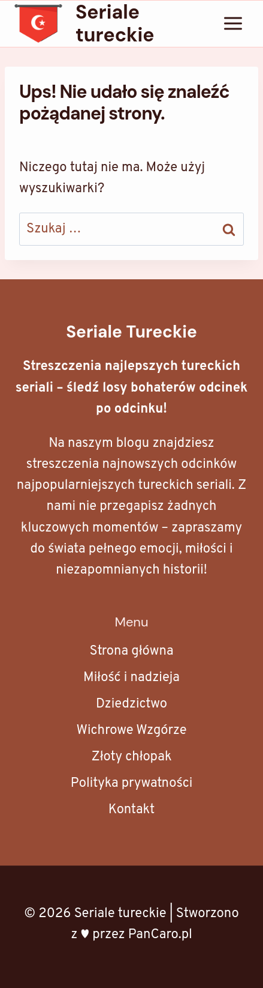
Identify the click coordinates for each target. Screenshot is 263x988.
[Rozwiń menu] (233, 24)
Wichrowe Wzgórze (131, 731)
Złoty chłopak (131, 757)
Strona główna (131, 651)
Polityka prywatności (132, 783)
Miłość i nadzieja (131, 678)
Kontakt (131, 810)
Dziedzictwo (131, 704)
